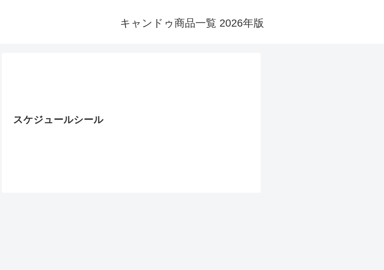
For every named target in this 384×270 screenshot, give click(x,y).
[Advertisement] (131, 85)
